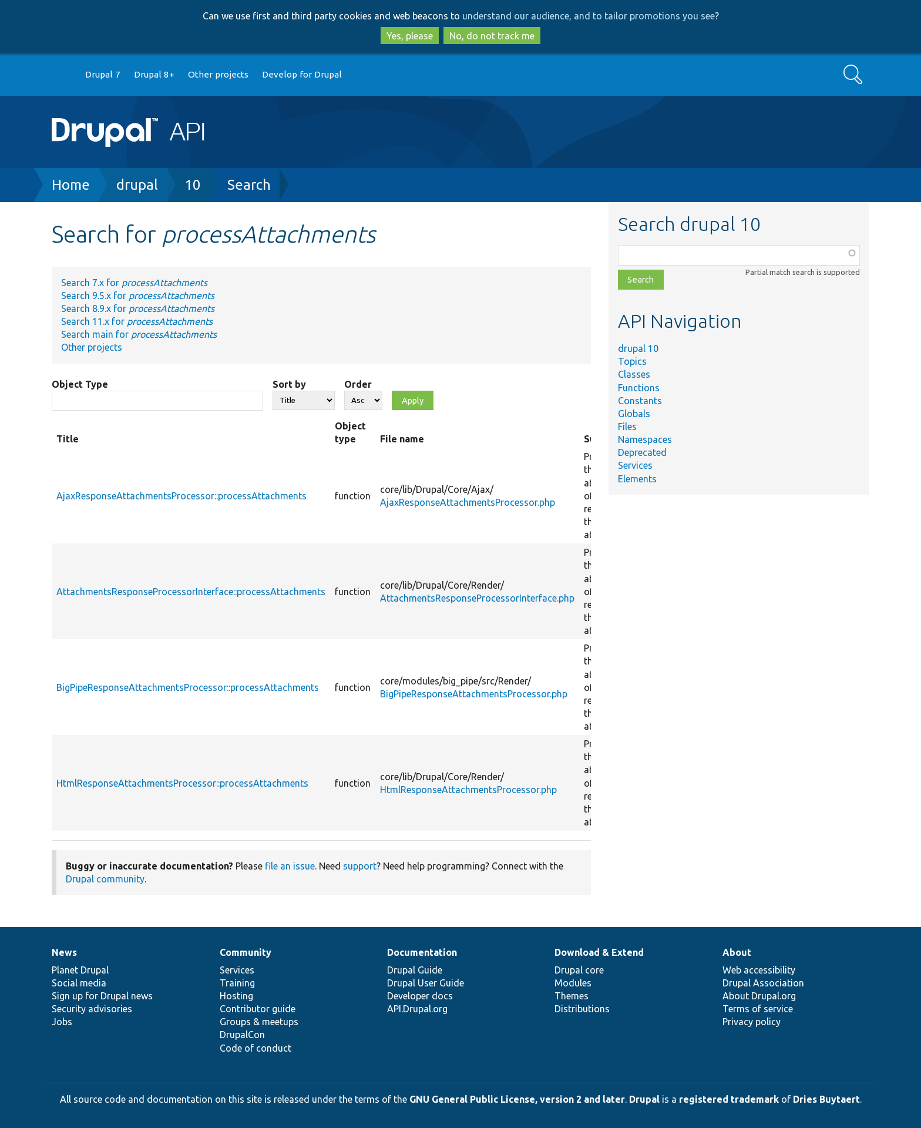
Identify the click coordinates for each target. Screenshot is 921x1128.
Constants (640, 400)
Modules (572, 983)
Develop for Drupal (302, 74)
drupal (137, 185)
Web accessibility (758, 970)
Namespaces (645, 439)
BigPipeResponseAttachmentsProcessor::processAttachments (187, 687)
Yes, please (409, 36)
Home (71, 185)
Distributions (582, 1008)
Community (245, 952)
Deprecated (642, 452)
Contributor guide (257, 1008)
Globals (634, 413)
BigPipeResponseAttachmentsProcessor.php (473, 694)
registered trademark (729, 1099)
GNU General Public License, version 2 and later (517, 1099)
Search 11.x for (137, 321)
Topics (632, 361)
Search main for (139, 334)
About (736, 952)
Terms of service (757, 1008)
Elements (637, 479)
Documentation (422, 952)
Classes (634, 374)
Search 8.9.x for (137, 308)
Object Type (80, 384)
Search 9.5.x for (137, 295)
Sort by (289, 384)
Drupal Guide (414, 970)
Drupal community (105, 879)
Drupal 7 (102, 74)
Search (249, 185)
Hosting (236, 996)
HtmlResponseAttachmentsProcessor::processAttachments (182, 783)
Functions (639, 387)
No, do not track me (492, 36)
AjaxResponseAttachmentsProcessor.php (467, 502)
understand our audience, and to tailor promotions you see (588, 16)
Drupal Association (763, 983)
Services (635, 465)
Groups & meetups (259, 1021)
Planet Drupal (80, 970)
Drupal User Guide (425, 983)
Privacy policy (751, 1021)
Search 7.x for (134, 282)
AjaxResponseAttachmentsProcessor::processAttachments (181, 496)
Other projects (218, 74)
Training (237, 983)
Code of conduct (255, 1048)
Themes (571, 996)
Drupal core (579, 970)
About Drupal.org (759, 996)
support (360, 866)
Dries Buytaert (826, 1099)
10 (192, 185)
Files (627, 426)
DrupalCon (242, 1034)
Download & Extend (599, 952)
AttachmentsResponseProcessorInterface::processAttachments (190, 591)
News (64, 952)
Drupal (644, 1099)
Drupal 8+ (154, 74)
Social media (79, 983)
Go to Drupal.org (63, 75)
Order (358, 384)
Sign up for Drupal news (102, 996)
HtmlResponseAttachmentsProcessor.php (468, 789)
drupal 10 (638, 348)
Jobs (62, 1021)
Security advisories (92, 1008)
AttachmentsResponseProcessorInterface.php (477, 598)
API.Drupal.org (417, 1008)
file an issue (290, 866)
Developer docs (420, 996)
